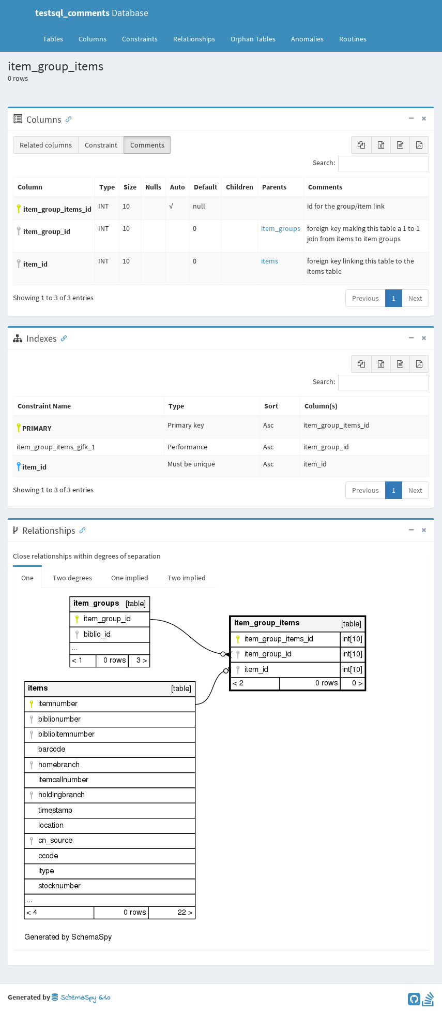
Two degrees (72, 577)
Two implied (186, 577)
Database (91, 13)
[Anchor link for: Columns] (66, 118)
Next (415, 298)
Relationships (194, 38)
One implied (129, 577)
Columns (92, 38)
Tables (57, 38)
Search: (371, 163)
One (27, 577)
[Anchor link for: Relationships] (80, 529)
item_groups (280, 228)
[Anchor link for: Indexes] (61, 337)
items (269, 261)
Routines (353, 38)
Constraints (140, 38)
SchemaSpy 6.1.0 (81, 997)
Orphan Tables (253, 38)
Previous (365, 298)
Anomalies (307, 38)
